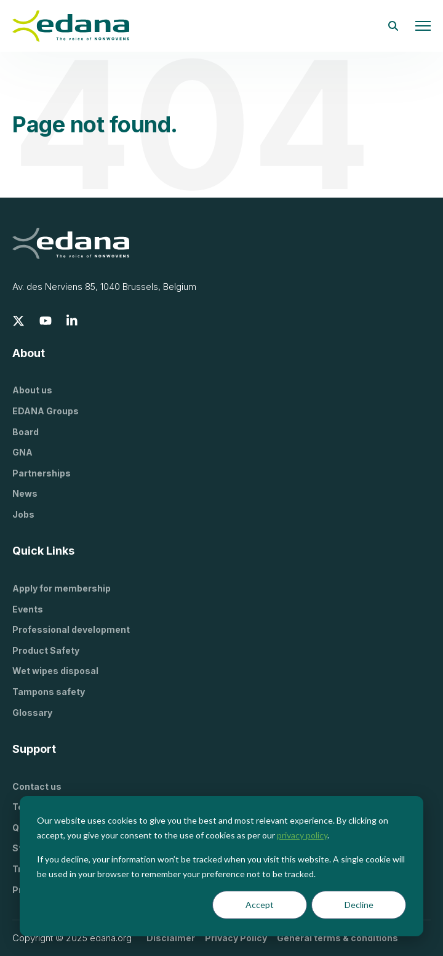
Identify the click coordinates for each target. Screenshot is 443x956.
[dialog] (221, 866)
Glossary (32, 712)
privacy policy (302, 835)
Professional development (71, 629)
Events (27, 609)
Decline (359, 904)
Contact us (37, 786)
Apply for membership (61, 588)
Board (25, 432)
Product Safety (45, 650)
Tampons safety (48, 691)
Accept (259, 904)
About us (32, 390)
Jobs (23, 514)
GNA (22, 452)
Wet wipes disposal (55, 670)
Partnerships (41, 473)
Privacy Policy (236, 938)
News (25, 493)
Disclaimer (170, 938)
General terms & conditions (337, 938)
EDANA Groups (45, 411)
